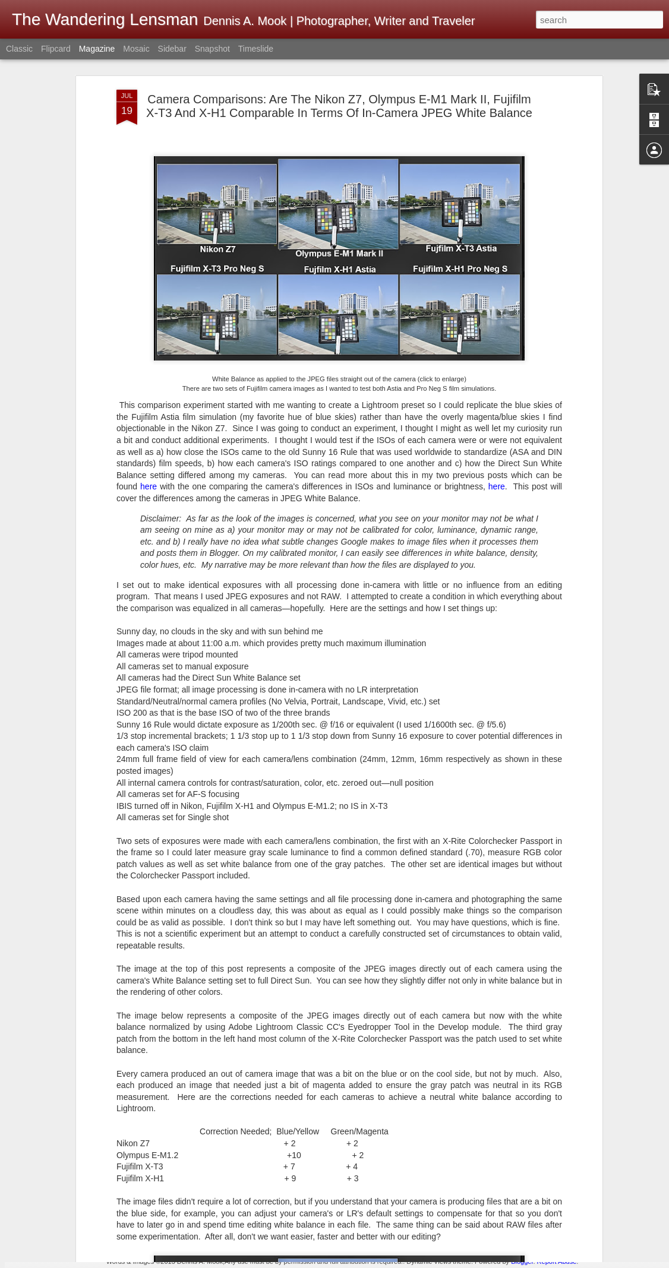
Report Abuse (557, 1261)
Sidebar (172, 48)
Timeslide (255, 48)
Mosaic (136, 48)
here (148, 415)
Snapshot (212, 48)
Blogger (522, 1261)
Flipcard (56, 48)
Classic (19, 48)
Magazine (97, 48)
